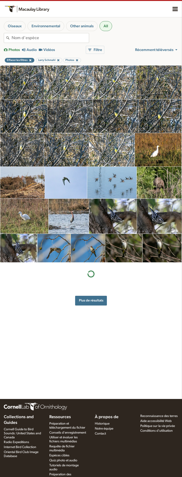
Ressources (60, 417)
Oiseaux (15, 26)
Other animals (82, 26)
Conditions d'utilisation (156, 430)
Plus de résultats (91, 300)
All (106, 26)
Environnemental (46, 26)
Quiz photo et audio (63, 460)
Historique (102, 423)
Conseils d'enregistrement (67, 432)
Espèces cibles (59, 455)
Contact (100, 433)
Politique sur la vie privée (157, 426)
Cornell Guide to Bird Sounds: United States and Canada (22, 433)
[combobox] (50, 38)
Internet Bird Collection (20, 447)
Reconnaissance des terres (159, 416)
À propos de (106, 417)
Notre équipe (104, 428)
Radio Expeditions (16, 442)
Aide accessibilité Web (156, 421)
